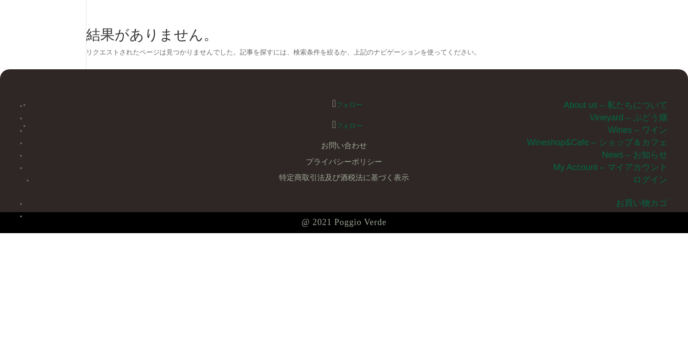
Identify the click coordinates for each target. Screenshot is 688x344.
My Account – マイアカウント (610, 167)
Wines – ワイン (637, 130)
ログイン (650, 179)
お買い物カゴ (641, 203)
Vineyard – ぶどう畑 (628, 117)
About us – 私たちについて (615, 105)
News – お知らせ (634, 155)
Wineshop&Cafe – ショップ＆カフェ (597, 142)
